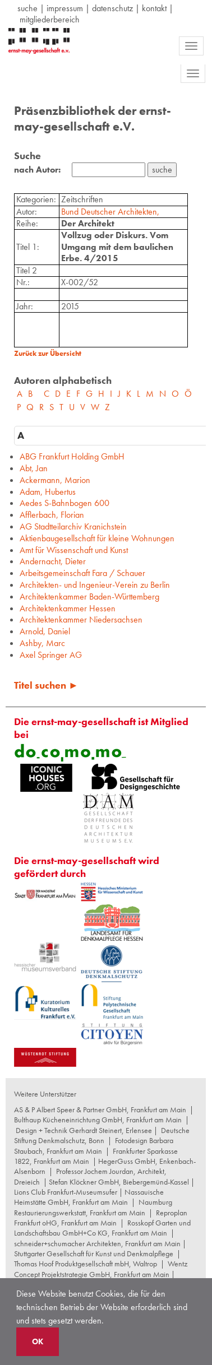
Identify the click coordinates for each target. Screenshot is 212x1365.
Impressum (65, 8)
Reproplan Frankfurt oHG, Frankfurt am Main (100, 1218)
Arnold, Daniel (45, 631)
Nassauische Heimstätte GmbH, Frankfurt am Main (89, 1197)
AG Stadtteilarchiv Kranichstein (73, 526)
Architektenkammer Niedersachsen (81, 619)
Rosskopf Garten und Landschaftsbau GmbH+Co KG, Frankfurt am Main (102, 1228)
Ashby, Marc (42, 643)
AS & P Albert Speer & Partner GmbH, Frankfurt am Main (100, 1109)
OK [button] (37, 1341)
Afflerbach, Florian (52, 515)
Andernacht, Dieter (53, 561)
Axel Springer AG (51, 655)
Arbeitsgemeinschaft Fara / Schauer (82, 573)
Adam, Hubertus (48, 492)
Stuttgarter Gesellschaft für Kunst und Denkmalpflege (93, 1253)
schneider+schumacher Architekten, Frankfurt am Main (97, 1243)
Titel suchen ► (46, 685)
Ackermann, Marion (55, 480)
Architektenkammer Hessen (68, 608)
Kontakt (154, 8)
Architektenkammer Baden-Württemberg (89, 596)
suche (27, 8)
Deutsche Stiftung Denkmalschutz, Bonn (102, 1135)
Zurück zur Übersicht (47, 353)
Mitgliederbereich (50, 19)
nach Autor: (37, 169)
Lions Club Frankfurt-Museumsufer (65, 1192)
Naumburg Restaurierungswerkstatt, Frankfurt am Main (93, 1207)
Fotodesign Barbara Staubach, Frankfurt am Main (93, 1145)
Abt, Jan (34, 468)
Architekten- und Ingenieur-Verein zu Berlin (95, 585)
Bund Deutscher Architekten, (110, 211)
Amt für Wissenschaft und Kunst (74, 550)
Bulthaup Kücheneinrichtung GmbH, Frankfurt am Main (98, 1120)
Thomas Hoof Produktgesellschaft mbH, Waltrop (85, 1264)
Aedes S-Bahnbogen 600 (64, 503)
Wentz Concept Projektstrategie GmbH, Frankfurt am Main (100, 1269)
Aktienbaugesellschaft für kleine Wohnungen (97, 538)
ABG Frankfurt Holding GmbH (72, 456)
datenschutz (112, 8)
